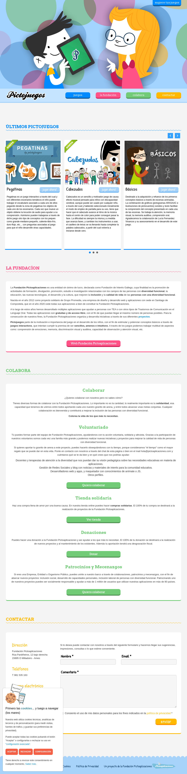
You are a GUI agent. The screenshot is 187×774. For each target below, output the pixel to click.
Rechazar (26, 752)
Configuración (43, 752)
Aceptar (11, 752)
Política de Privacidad (87, 766)
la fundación (108, 95)
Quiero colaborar (93, 485)
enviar (166, 721)
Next (177, 136)
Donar (93, 554)
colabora (138, 95)
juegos (77, 95)
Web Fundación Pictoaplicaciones (93, 343)
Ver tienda (94, 519)
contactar (168, 95)
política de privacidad (159, 713)
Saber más (30, 764)
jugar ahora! (50, 189)
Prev (170, 136)
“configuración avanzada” (17, 744)
